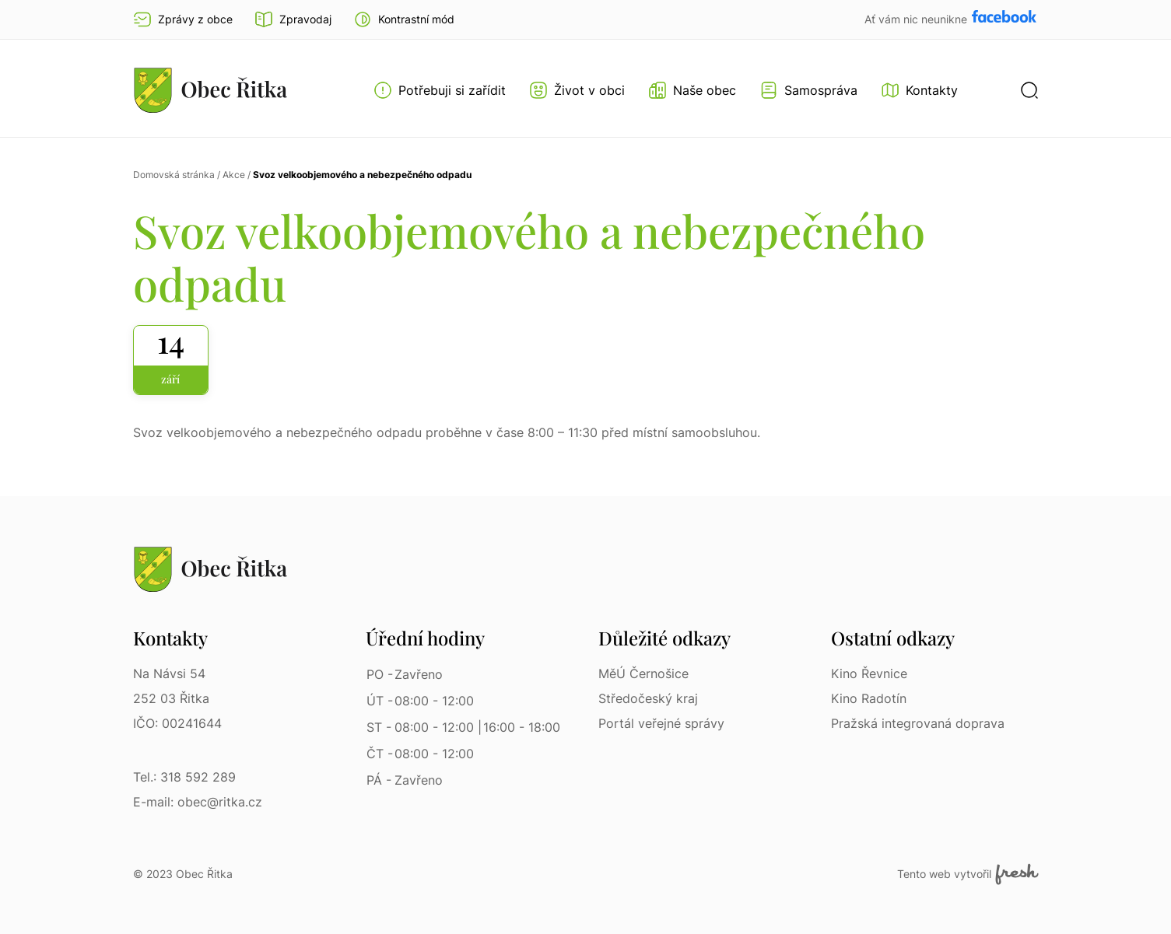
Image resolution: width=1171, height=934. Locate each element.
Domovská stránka (174, 174)
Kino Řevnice (869, 673)
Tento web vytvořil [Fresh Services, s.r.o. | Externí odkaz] (967, 874)
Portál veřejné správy (661, 723)
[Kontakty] (919, 90)
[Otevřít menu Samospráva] (808, 90)
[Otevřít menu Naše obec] (692, 90)
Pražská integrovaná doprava (917, 723)
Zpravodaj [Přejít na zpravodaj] (292, 19)
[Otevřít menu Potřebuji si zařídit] (439, 90)
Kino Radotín (868, 698)
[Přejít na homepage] (211, 90)
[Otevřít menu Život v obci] (577, 90)
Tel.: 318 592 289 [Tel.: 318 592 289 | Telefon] (184, 777)
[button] (403, 19)
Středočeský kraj (648, 698)
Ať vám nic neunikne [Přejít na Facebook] (917, 19)
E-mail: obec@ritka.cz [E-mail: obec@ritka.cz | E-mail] (197, 802)
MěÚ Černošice (643, 673)
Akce (234, 174)
